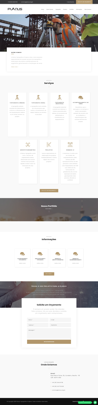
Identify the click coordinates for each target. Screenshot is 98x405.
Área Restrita (70, 2)
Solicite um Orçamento (84, 1)
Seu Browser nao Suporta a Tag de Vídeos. (49, 33)
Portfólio (72, 9)
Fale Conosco (87, 9)
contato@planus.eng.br (27, 2)
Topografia (58, 9)
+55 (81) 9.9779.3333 (58, 386)
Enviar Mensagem (49, 341)
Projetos (65, 9)
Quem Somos (49, 9)
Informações (79, 9)
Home (42, 9)
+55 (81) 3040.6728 (12, 2)
